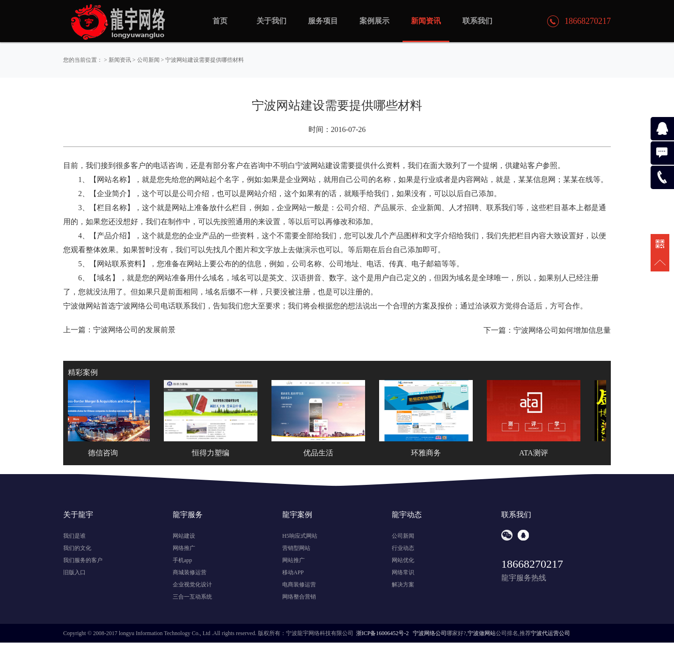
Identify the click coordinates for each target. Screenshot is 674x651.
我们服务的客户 (83, 560)
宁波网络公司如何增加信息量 (562, 330)
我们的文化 (77, 548)
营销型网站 (296, 548)
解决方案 (403, 584)
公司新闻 (148, 60)
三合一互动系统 (192, 596)
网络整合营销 (299, 596)
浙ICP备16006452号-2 (382, 633)
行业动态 (403, 548)
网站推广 (293, 560)
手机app (182, 560)
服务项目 (323, 21)
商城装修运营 (189, 572)
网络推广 (184, 548)
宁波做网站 (482, 633)
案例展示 (374, 21)
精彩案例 (83, 372)
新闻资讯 (120, 60)
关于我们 (271, 21)
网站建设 (184, 536)
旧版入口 (74, 572)
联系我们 (477, 21)
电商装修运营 (299, 584)
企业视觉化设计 (192, 584)
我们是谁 (74, 536)
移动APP (293, 572)
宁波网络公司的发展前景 (134, 330)
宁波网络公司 (430, 633)
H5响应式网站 (299, 536)
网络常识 (403, 572)
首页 (219, 21)
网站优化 (403, 560)
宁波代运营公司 (550, 633)
